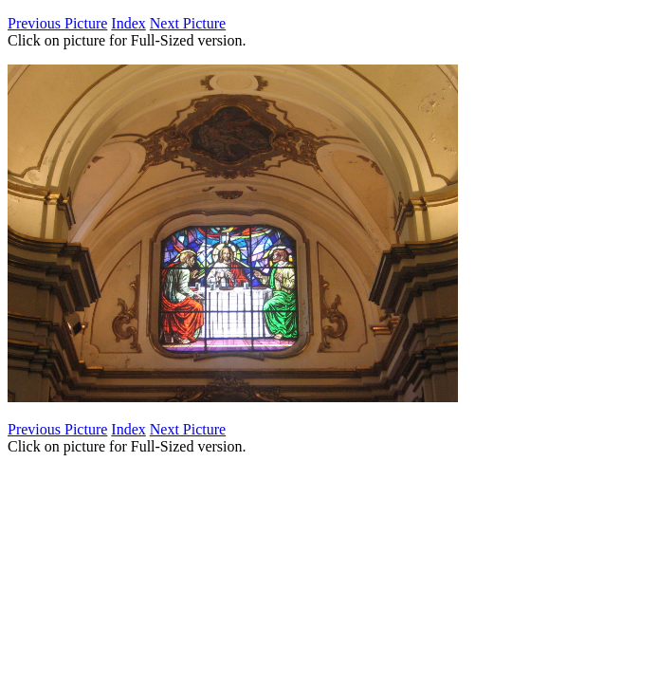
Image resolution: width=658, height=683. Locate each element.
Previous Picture (57, 23)
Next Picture (188, 23)
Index (128, 23)
